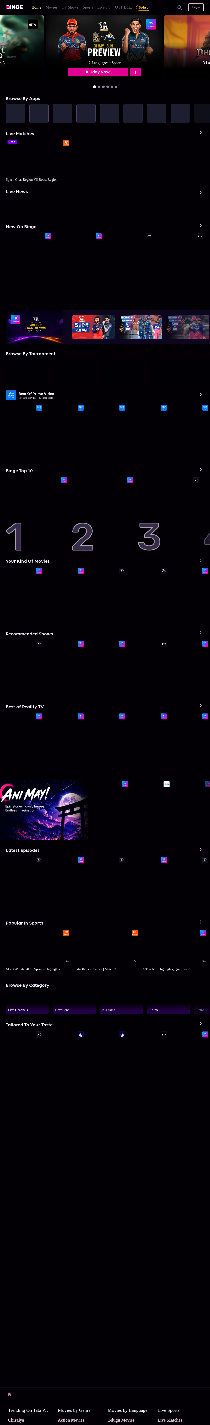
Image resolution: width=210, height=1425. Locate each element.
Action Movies (71, 1420)
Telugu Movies (121, 1420)
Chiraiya (16, 1420)
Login (196, 7)
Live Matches (170, 1420)
